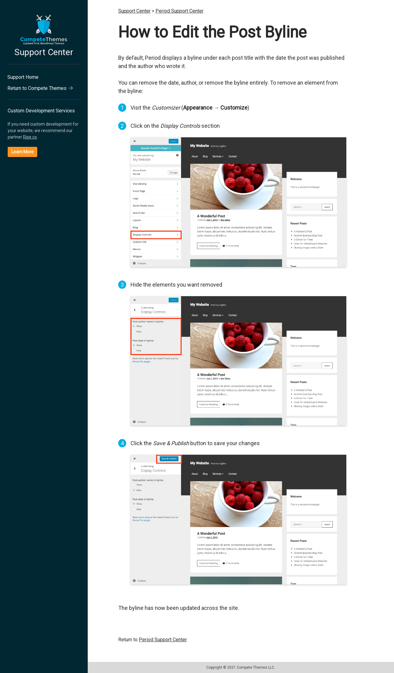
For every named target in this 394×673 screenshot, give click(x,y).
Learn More (22, 151)
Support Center (43, 52)
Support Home (22, 77)
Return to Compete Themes (40, 88)
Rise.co (30, 137)
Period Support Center (179, 11)
